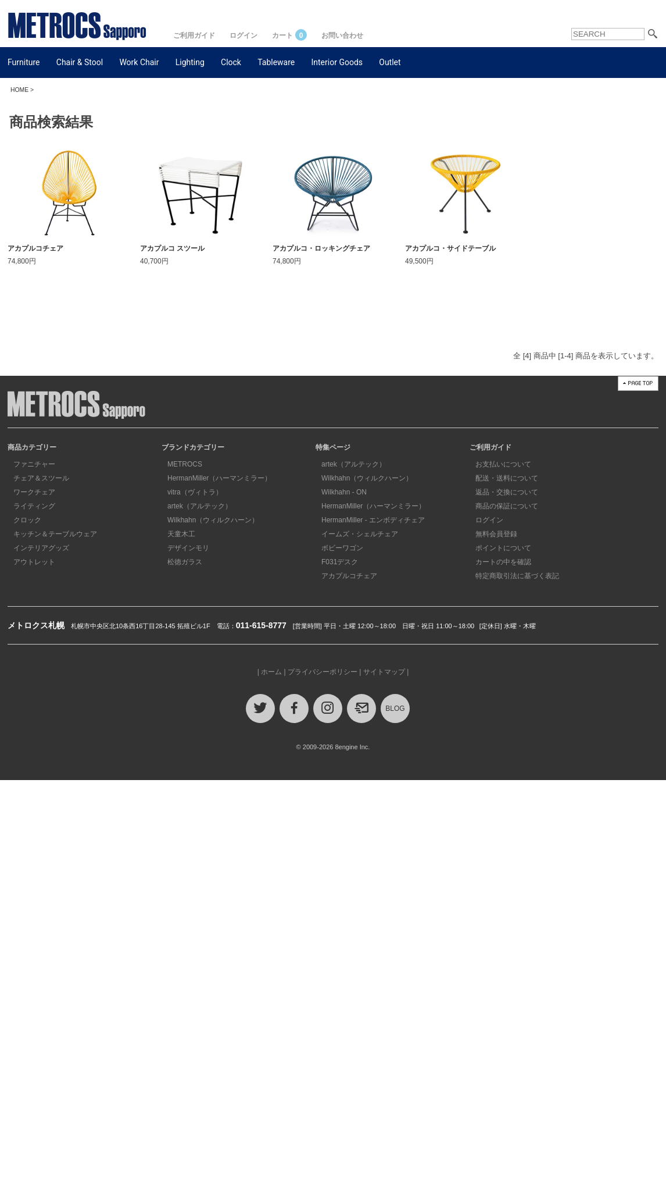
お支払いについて (503, 464)
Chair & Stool (79, 62)
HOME (19, 90)
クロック (27, 520)
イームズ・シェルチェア (359, 534)
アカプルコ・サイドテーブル (450, 248)
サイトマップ (384, 672)
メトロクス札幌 (36, 625)
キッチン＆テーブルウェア (55, 534)
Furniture (24, 62)
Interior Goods (337, 62)
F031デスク (339, 562)
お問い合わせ (342, 35)
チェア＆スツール (41, 478)
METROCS (184, 464)
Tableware (276, 62)
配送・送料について (506, 478)
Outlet (389, 62)
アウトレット (34, 562)
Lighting (190, 62)
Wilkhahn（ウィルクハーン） (213, 520)
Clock (231, 62)
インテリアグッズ (41, 548)
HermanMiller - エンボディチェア (373, 520)
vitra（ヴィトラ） (195, 492)
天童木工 (181, 534)
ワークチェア (34, 492)
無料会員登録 (496, 534)
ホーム (271, 672)
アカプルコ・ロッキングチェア (321, 248)
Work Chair (139, 62)
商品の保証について (506, 506)
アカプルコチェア (35, 248)
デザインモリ (188, 548)
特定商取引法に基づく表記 (517, 576)
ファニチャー (34, 464)
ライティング (34, 506)
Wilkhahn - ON (344, 492)
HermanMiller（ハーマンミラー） (219, 478)
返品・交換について (506, 492)
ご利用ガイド (194, 35)
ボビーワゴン (342, 548)
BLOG (394, 708)
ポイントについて (503, 548)
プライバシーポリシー (322, 672)
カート (289, 35)
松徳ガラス (184, 562)
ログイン (243, 35)
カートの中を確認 (503, 562)
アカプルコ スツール (172, 248)
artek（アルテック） (199, 506)
